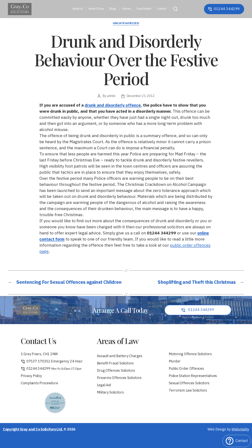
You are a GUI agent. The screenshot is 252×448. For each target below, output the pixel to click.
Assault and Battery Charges (119, 356)
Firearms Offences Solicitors (119, 378)
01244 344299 (51, 368)
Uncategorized (126, 24)
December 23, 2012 (141, 96)
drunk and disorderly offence (113, 105)
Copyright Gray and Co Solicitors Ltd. (33, 429)
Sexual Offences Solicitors (189, 383)
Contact (161, 9)
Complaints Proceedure (39, 383)
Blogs (112, 9)
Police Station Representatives (193, 376)
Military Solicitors (110, 392)
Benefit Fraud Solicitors (115, 363)
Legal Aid (104, 385)
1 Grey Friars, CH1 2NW (39, 354)
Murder (175, 361)
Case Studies (143, 9)
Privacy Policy (31, 376)
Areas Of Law (96, 9)
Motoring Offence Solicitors (190, 354)
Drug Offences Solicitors (116, 370)
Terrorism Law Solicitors (188, 390)
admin (111, 96)
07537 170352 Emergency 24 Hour (52, 361)
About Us (77, 9)
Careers (126, 9)
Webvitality (240, 429)
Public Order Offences (186, 368)
